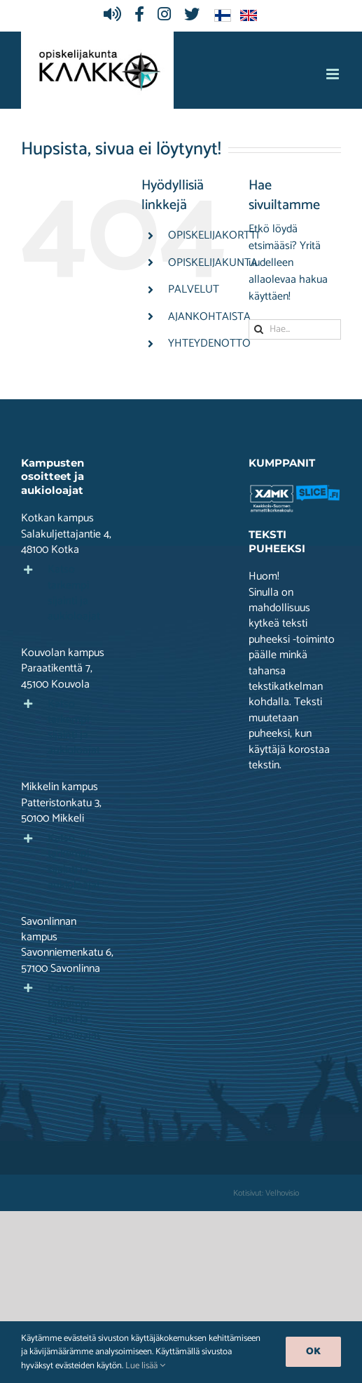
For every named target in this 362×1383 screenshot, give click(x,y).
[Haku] (259, 329)
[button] (67, 593)
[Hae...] (295, 329)
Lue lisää (145, 1365)
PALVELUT (193, 289)
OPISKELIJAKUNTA (213, 262)
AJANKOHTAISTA (209, 316)
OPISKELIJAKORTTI (213, 235)
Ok (313, 1352)
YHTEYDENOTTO (209, 343)
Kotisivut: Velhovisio (266, 1193)
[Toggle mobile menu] (333, 74)
